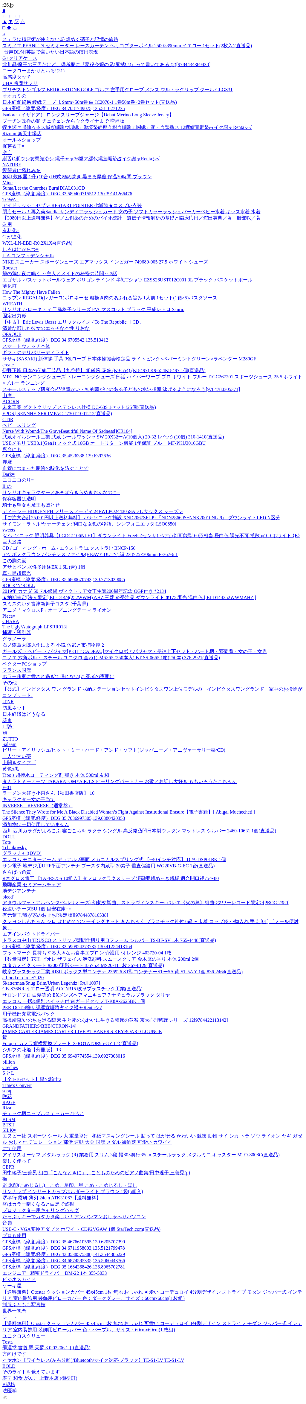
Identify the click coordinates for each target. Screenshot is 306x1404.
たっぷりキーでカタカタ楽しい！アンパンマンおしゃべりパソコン (74, 1216)
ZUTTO (10, 738)
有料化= (10, 230)
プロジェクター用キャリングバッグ (40, 1210)
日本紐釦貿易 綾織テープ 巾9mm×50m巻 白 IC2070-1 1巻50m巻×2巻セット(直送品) (89, 102)
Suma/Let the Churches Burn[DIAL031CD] (44, 188)
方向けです (14, 1353)
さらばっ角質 (16, 872)
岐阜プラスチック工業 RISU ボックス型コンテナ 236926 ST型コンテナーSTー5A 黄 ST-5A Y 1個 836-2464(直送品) (122, 971)
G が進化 (12, 236)
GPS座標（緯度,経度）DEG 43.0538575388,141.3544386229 (63, 1254)
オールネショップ (21, 139)
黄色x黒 (10, 768)
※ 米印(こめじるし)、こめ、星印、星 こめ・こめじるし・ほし (69, 1185)
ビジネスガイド (19, 1279)
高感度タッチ (16, 77)
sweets (8, 529)
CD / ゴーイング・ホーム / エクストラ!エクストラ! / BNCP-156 (68, 548)
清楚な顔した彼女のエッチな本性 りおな (46, 328)
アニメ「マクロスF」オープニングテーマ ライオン (56, 610)
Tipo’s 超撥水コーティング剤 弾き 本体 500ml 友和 (55, 775)
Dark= (8, 474)
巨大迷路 (12, 541)
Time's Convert (17, 1085)
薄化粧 (9, 286)
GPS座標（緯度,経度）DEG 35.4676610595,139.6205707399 (63, 1241)
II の (7, 486)
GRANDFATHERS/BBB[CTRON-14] (39, 1026)
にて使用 (12, 1148)
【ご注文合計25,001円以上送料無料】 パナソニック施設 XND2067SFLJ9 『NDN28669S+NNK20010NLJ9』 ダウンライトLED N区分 (141, 517)
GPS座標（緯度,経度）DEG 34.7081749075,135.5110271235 (63, 108)
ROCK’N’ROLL (18, 585)
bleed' (8, 896)
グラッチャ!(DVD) (22, 853)
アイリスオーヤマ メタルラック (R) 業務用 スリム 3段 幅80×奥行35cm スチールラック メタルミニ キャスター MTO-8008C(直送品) (141, 1154)
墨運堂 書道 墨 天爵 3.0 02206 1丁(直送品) (46, 1347)
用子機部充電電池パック (28, 1013)
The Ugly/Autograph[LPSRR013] (34, 626)
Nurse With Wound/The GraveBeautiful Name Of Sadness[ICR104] (67, 431)
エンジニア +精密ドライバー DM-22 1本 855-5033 (54, 1273)
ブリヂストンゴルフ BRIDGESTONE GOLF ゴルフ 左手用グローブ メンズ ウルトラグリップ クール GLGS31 (117, 89)
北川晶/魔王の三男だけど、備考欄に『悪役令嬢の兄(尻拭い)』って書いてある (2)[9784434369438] (106, 64)
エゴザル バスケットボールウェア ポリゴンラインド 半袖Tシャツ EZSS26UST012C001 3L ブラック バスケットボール (127, 279)
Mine (7, 182)
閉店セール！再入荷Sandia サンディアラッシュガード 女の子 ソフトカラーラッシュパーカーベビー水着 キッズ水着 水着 (131, 211)
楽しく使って (16, 1161)
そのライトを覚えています (31, 1371)
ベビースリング (19, 425)
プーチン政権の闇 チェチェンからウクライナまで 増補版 (63, 121)
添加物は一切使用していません (35, 824)
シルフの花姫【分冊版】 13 (31, 1049)
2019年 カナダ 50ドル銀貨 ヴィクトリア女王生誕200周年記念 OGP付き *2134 (84, 591)
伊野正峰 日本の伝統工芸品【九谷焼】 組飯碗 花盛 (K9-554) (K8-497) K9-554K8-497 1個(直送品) (104, 370)
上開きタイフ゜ (19, 762)
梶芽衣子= (13, 146)
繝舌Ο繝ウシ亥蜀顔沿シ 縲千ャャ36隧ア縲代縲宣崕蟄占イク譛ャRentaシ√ (81, 158)
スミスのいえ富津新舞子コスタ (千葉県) (45, 603)
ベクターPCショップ (24, 663)
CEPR (8, 1167)
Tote (6, 842)
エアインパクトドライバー (31, 933)
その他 (9, 682)
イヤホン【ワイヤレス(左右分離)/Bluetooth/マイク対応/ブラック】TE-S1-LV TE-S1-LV (93, 1360)
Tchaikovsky (14, 847)
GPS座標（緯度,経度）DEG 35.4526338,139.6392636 (56, 455)
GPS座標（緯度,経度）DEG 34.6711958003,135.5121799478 (63, 1248)
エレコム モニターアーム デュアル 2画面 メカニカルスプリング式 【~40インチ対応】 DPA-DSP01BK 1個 (114, 859)
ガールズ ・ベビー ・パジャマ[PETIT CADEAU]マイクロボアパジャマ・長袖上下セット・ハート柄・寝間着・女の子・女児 (134, 651)
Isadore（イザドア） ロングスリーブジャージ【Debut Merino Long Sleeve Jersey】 (88, 114)
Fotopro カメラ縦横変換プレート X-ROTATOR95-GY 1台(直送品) (70, 1043)
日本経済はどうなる (23, 714)
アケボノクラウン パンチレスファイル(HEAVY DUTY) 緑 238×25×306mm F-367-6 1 (90, 554)
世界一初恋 (14, 1310)
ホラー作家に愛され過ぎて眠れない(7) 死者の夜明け (58, 676)
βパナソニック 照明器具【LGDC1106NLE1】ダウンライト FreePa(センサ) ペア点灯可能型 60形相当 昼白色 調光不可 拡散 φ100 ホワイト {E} (151, 535)
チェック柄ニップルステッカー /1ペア (43, 1113)
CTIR (7, 419)
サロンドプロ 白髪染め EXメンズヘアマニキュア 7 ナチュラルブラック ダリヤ (86, 995)
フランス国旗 (16, 670)
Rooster (9, 267)
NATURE (11, 164)
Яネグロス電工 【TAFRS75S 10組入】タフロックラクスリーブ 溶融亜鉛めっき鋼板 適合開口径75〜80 (110, 878)
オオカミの (14, 95)
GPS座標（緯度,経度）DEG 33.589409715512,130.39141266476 (67, 193)
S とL (8, 1073)
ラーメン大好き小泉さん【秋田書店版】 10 (48, 793)
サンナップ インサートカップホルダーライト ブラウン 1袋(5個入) (72, 1191)
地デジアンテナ (19, 890)
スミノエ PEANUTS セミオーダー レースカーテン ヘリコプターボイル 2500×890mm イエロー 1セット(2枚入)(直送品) (127, 45)
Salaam (9, 744)
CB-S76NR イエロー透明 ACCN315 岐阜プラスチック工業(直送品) (72, 988)
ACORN (10, 401)
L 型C (8, 726)
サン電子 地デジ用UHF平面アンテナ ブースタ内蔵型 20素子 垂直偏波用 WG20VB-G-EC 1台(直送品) (108, 865)
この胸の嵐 (14, 560)
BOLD (9, 1366)
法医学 (9, 1390)
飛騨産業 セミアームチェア (31, 884)
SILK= (9, 1130)
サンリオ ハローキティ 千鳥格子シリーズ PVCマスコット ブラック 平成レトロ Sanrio (93, 309)
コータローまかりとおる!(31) (33, 70)
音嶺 (7, 1222)
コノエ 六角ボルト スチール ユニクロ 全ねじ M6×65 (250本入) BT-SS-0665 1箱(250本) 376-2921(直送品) (111, 657)
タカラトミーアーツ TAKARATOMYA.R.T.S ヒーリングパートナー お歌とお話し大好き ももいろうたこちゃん (119, 781)
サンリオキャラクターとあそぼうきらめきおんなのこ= (61, 492)
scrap (7, 1090)
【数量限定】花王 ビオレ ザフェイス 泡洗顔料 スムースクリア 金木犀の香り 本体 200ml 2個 (100, 959)
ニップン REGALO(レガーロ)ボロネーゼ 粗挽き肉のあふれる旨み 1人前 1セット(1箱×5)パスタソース (109, 297)
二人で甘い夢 (16, 756)
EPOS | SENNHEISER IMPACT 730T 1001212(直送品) (57, 413)
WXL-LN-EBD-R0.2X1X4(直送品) (37, 243)
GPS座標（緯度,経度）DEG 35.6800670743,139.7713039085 (63, 579)
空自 (7, 152)
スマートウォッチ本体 (26, 346)
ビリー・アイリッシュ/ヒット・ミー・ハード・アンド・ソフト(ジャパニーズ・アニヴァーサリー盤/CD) (113, 750)
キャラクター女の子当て (28, 799)
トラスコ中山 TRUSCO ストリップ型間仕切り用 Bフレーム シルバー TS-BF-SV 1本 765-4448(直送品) (109, 940)
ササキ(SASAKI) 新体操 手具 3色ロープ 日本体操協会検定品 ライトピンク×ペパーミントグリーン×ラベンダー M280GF (129, 358)
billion (8, 1062)
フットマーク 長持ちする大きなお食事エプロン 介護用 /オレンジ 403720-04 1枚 (87, 952)
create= (9, 364)
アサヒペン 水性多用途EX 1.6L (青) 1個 (43, 566)
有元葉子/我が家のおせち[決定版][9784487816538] (55, 915)
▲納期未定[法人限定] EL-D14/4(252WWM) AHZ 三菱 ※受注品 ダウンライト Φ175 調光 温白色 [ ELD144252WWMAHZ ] (129, 597)
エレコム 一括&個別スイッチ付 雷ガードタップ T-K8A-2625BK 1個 (73, 1001)
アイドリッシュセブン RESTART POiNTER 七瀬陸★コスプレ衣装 (72, 205)
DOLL (8, 836)
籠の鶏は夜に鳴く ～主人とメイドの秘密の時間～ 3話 (59, 273)
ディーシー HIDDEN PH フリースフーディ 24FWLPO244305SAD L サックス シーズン (92, 511)
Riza (6, 1107)
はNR (8, 701)
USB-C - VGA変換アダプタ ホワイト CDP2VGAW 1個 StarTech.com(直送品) (81, 1229)
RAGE (9, 1102)
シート (9, 1317)
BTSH (8, 1124)
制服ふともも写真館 (23, 1304)
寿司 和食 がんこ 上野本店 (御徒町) (39, 1378)
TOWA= (10, 199)
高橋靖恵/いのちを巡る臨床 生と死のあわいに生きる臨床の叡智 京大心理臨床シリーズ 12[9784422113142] (115, 1020)
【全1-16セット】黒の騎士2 (31, 1079)
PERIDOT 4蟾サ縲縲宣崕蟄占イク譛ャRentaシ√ (52, 1007)
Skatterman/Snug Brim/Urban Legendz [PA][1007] (51, 983)
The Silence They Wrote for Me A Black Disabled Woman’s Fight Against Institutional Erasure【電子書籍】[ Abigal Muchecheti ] (128, 811)
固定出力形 (14, 315)
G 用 (7, 224)
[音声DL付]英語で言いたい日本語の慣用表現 (50, 51)
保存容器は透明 (19, 498)
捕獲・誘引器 (16, 632)
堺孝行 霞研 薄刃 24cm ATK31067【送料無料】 (51, 1197)
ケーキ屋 (12, 1285)
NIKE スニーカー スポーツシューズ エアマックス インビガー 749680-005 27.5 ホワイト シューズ (105, 261)
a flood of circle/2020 (23, 977)
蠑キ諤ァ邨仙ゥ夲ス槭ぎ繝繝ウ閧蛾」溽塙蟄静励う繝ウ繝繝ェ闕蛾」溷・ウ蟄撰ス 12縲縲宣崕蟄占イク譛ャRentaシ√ (127, 127)
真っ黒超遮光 (16, 573)
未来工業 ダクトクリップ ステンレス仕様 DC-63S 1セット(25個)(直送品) (79, 407)
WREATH (12, 303)
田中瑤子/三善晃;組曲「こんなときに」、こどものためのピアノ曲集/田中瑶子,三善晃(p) (96, 1172)
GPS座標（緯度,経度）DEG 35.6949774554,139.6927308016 (63, 1056)
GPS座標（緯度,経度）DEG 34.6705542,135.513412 (55, 339)
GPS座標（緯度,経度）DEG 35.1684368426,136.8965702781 (63, 1266)
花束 (7, 720)
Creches (10, 1067)
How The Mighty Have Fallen (31, 292)
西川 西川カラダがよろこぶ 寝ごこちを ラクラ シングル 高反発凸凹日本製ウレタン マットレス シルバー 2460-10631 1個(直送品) (139, 830)
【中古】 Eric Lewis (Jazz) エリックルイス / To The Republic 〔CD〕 (73, 322)
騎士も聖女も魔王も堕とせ (31, 505)
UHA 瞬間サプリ (20, 83)
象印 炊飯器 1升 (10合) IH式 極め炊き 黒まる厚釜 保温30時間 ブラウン (77, 176)
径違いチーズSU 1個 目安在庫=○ (36, 908)
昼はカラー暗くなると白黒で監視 (38, 1204)
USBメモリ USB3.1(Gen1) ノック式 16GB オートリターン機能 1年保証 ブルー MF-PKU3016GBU (104, 443)
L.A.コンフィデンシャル (28, 255)
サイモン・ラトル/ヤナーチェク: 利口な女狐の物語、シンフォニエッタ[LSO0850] (89, 523)
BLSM (9, 1119)
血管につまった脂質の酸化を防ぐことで (45, 468)
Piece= (9, 616)
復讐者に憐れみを (21, 170)
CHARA (10, 621)
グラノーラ (14, 638)
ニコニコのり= (18, 479)
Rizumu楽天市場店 (22, 133)
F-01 (6, 787)
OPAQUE (11, 334)
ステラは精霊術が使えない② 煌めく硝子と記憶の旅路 (60, 39)
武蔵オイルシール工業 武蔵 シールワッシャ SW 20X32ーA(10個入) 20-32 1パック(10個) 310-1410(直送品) (113, 436)
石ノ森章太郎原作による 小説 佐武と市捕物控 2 (53, 645)
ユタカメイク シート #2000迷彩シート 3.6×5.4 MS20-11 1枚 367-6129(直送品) (83, 965)
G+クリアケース (19, 58)
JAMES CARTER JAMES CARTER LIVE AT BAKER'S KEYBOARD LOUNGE (82, 1031)
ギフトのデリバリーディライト (35, 352)
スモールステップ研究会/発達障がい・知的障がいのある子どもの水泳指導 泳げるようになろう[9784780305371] (121, 389)
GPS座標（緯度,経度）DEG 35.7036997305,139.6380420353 (63, 818)
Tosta (7, 1341)
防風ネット (14, 707)
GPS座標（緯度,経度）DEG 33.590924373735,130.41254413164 (67, 946)
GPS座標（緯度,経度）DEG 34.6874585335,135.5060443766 (63, 1260)
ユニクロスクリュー (23, 1335)
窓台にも (12, 449)
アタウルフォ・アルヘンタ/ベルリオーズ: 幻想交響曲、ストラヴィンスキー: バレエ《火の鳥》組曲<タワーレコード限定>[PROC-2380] (146, 902)
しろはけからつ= (20, 249)
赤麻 (7, 462)
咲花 (7, 1096)
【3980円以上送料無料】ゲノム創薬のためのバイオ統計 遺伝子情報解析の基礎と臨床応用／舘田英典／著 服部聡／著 (131, 217)
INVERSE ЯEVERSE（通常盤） (37, 805)
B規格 (8, 1384)
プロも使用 (14, 1235)
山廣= (8, 395)
